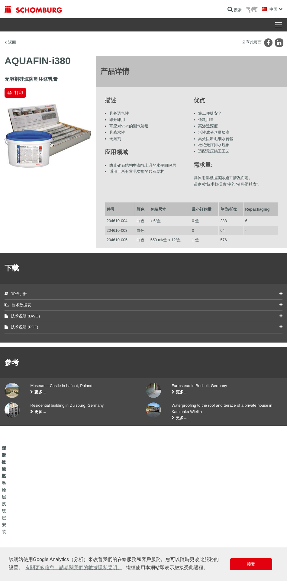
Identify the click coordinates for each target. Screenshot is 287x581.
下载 (104, 528)
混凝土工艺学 (15, 546)
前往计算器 (109, 519)
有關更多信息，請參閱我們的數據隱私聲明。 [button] (73, 567)
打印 (19, 92)
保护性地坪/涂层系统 (21, 537)
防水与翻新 (14, 519)
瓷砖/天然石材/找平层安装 (26, 528)
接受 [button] (251, 564)
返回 (12, 42)
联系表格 (107, 537)
